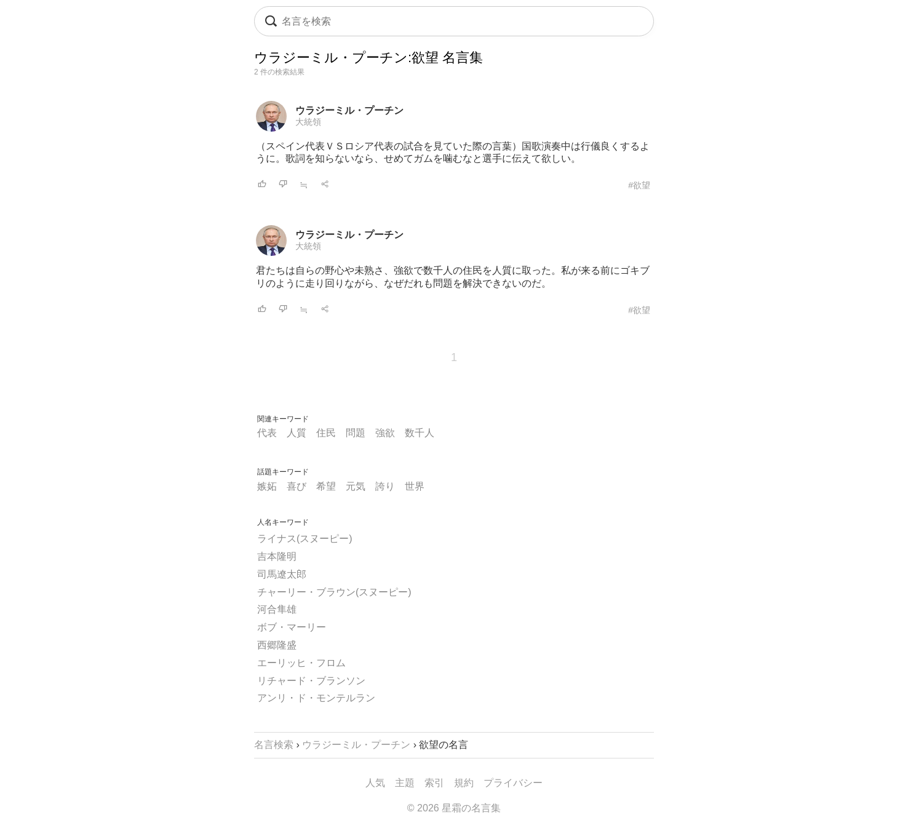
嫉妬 (267, 486)
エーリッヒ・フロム (301, 663)
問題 (355, 433)
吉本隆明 (277, 556)
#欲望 (639, 185)
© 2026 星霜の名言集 (454, 808)
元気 (355, 486)
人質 (296, 433)
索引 (434, 783)
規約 (464, 783)
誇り (385, 486)
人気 (375, 783)
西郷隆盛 (277, 645)
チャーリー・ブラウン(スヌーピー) (334, 592)
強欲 (385, 433)
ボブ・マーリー (291, 627)
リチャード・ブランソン (311, 680)
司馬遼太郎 (281, 574)
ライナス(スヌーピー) (304, 538)
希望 (326, 486)
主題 (405, 783)
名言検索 (273, 744)
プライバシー (513, 783)
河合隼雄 (277, 609)
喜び (296, 486)
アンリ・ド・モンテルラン (316, 698)
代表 (267, 433)
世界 (414, 486)
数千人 (419, 433)
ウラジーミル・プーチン (349, 110)
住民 (326, 433)
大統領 (308, 122)
